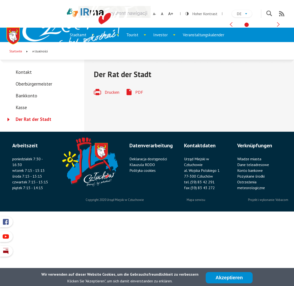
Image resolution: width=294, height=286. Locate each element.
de (244, 14)
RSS (281, 13)
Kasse (21, 176)
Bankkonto (26, 164)
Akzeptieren (229, 278)
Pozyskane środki (251, 244)
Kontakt (24, 140)
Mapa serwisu (196, 268)
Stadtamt (84, 105)
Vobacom (281, 268)
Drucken (112, 160)
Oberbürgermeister (34, 152)
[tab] (246, 89)
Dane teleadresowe (253, 232)
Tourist (138, 105)
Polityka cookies (142, 238)
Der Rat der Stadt (33, 187)
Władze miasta (249, 226)
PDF (139, 160)
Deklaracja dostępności (148, 226)
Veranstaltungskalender (203, 103)
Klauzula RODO (142, 232)
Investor (166, 105)
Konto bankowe (250, 238)
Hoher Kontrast (201, 13)
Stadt (112, 105)
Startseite (15, 120)
